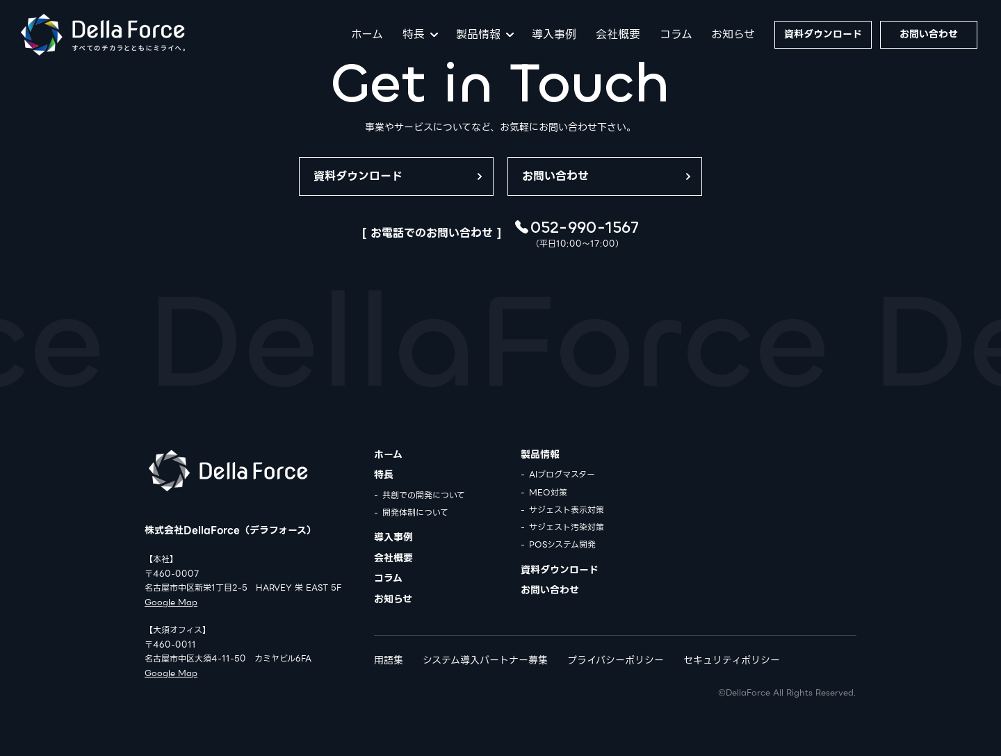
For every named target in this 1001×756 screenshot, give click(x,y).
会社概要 (618, 34)
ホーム (367, 34)
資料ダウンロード (823, 34)
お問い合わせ (929, 34)
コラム (676, 34)
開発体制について (415, 512)
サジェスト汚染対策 (566, 527)
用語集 (388, 660)
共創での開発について (423, 495)
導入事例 (554, 34)
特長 (413, 34)
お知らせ (733, 34)
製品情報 (478, 34)
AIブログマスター (562, 474)
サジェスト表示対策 (566, 509)
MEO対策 (548, 492)
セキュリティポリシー (731, 660)
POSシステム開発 (562, 544)
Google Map (171, 602)
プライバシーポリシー (615, 660)
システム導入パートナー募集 (485, 660)
